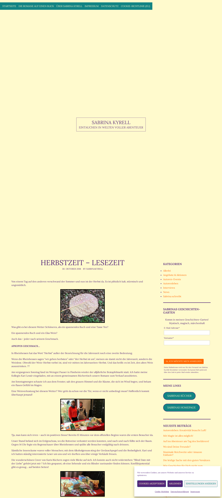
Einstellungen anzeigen (201, 483)
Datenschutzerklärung (180, 491)
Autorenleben (170, 283)
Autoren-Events (172, 279)
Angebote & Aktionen (175, 274)
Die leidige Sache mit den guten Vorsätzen (186, 460)
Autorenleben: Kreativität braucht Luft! (184, 430)
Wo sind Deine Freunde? (177, 446)
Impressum (195, 491)
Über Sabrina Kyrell (69, 6)
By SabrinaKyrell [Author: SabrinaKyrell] (93, 269)
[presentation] (186, 351)
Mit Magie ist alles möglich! (178, 435)
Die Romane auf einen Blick (36, 6)
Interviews (169, 287)
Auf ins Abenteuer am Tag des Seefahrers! (186, 441)
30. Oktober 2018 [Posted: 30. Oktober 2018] (71, 269)
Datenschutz (110, 6)
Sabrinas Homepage (181, 407)
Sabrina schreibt (172, 296)
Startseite (9, 6)
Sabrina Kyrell (111, 122)
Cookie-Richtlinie (162, 491)
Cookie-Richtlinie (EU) (135, 6)
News (166, 292)
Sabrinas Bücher (179, 395)
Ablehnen (175, 483)
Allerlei (167, 270)
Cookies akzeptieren (151, 483)
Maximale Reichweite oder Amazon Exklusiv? (182, 453)
